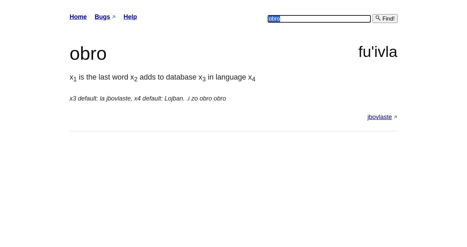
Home (78, 16)
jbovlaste (379, 117)
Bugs (102, 16)
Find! (384, 18)
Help (130, 16)
